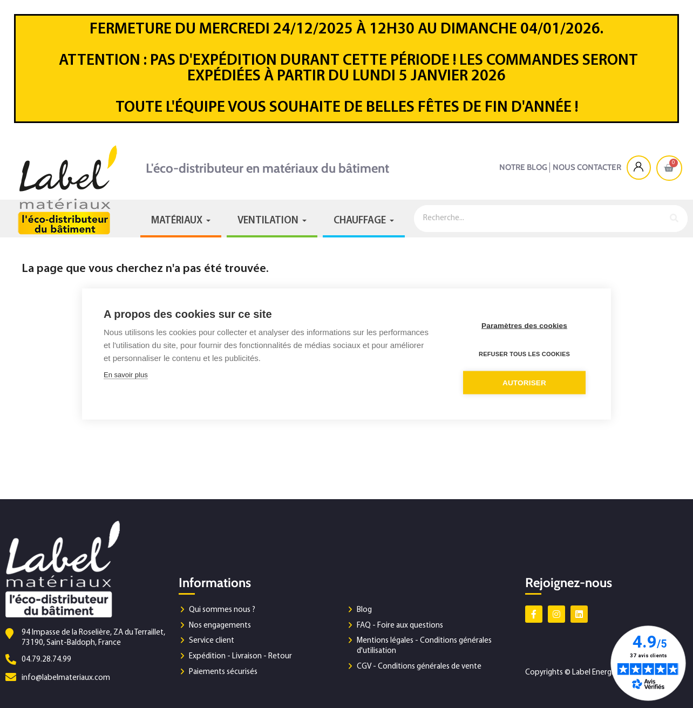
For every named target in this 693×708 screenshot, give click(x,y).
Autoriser (524, 383)
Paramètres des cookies (524, 326)
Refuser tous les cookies (524, 354)
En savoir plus (126, 375)
